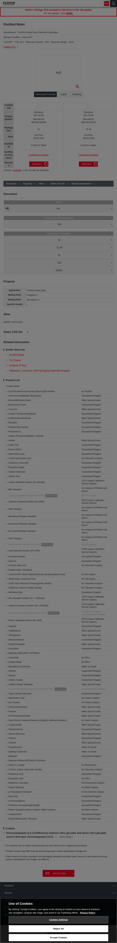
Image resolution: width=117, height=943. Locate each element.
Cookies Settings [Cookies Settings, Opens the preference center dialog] (58, 919)
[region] (58, 920)
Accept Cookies (58, 937)
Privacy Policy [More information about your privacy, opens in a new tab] (87, 912)
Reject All (58, 928)
